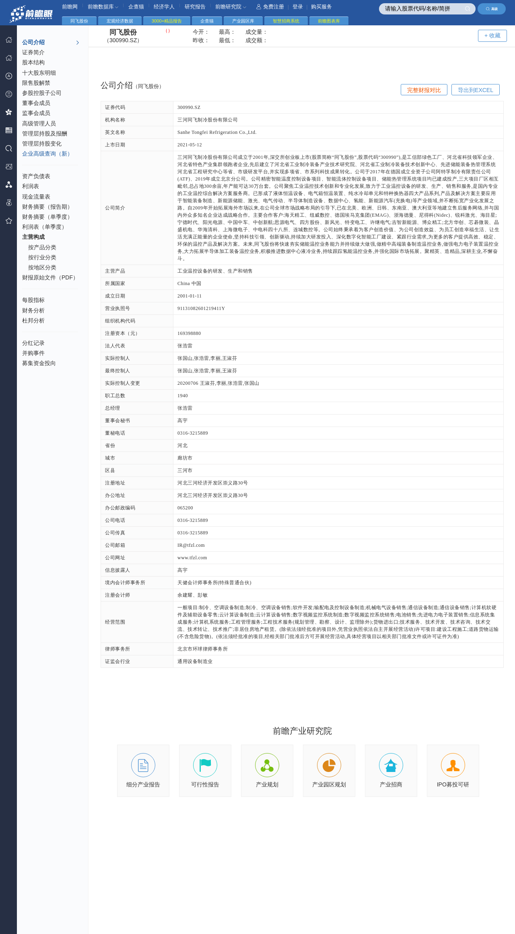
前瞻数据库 (103, 7)
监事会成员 (36, 113)
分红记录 (33, 343)
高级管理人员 (39, 123)
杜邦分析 (33, 320)
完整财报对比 (424, 90)
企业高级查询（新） (47, 153)
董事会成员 (36, 103)
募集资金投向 (39, 363)
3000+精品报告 (167, 20)
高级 (492, 9)
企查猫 (136, 7)
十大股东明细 (39, 73)
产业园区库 (243, 20)
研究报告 (195, 7)
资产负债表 (36, 176)
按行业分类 (42, 257)
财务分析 (33, 310)
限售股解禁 (36, 83)
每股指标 (33, 300)
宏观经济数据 (120, 20)
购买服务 (321, 7)
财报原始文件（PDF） (50, 277)
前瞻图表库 (329, 20)
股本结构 (33, 62)
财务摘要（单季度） (47, 216)
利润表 (30, 186)
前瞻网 (70, 7)
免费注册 (270, 7)
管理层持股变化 (42, 143)
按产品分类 (42, 247)
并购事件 (33, 353)
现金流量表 (36, 196)
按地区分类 (42, 267)
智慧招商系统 (286, 20)
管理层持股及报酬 (44, 133)
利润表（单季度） (44, 227)
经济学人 (164, 7)
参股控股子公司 (42, 93)
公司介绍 (51, 42)
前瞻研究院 (230, 7)
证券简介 (33, 52)
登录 (298, 7)
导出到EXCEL (475, 90)
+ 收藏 (492, 35)
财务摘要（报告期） (47, 206)
